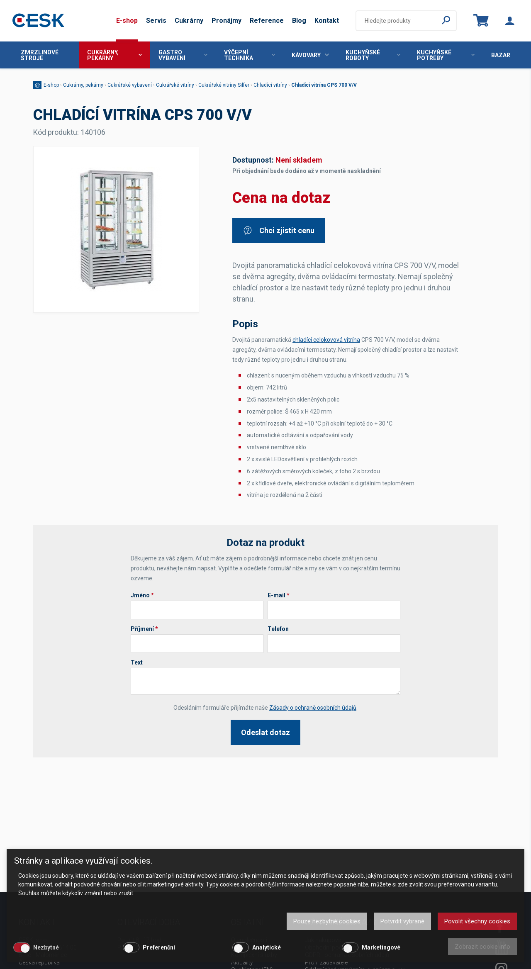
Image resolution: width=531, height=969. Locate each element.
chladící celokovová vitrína (326, 339)
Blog (299, 20)
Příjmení (144, 629)
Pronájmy (226, 20)
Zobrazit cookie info (482, 946)
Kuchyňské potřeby (446, 55)
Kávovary (310, 55)
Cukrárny (189, 20)
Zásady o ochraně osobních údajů (312, 707)
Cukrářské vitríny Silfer (223, 85)
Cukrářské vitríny (175, 85)
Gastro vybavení (182, 55)
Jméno (142, 595)
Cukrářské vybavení (129, 85)
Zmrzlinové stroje (39, 55)
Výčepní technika (249, 55)
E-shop (127, 20)
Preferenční (159, 947)
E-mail (279, 595)
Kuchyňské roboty (373, 55)
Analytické (266, 947)
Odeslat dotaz (265, 732)
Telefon (278, 629)
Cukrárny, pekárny (114, 55)
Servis (156, 20)
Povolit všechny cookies (477, 921)
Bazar (500, 55)
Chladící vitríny (270, 85)
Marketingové (381, 947)
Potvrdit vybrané (402, 921)
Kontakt (326, 20)
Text (137, 662)
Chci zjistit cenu (278, 230)
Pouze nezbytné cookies (326, 921)
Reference (267, 20)
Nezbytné (46, 947)
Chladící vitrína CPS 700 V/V (324, 85)
